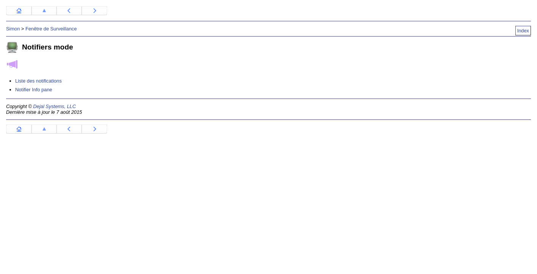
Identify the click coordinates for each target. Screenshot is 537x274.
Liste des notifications (38, 81)
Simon (13, 29)
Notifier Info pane (33, 89)
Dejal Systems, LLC (54, 106)
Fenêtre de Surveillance (51, 29)
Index (523, 30)
